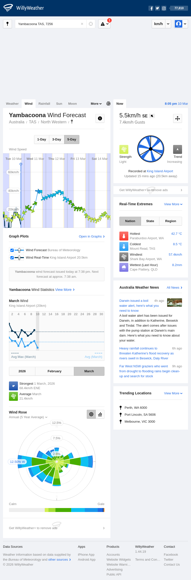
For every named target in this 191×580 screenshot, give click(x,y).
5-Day (71, 139)
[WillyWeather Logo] (26, 8)
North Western (53, 122)
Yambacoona (71, 122)
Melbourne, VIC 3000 (140, 421)
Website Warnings (119, 564)
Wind (29, 103)
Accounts (113, 554)
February (55, 371)
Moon (72, 103)
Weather (12, 103)
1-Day (41, 139)
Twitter (168, 559)
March (89, 371)
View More (171, 204)
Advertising (114, 569)
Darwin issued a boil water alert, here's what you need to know (150, 320)
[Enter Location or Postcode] (55, 23)
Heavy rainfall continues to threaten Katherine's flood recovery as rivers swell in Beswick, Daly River (150, 353)
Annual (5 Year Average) (26, 417)
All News (173, 287)
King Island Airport (160, 171)
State (150, 221)
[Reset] (82, 24)
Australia (16, 122)
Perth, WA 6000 (136, 407)
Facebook (171, 554)
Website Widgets (118, 559)
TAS (32, 122)
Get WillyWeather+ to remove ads (143, 190)
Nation (130, 221)
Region (170, 221)
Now (119, 103)
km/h (158, 24)
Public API (113, 574)
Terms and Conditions (148, 559)
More (94, 103)
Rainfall (44, 103)
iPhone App (86, 554)
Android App (87, 559)
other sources (58, 559)
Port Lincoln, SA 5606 (140, 414)
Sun (59, 103)
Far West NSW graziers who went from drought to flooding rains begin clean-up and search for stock (150, 371)
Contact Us (172, 564)
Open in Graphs (90, 236)
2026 (22, 371)
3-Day (56, 139)
